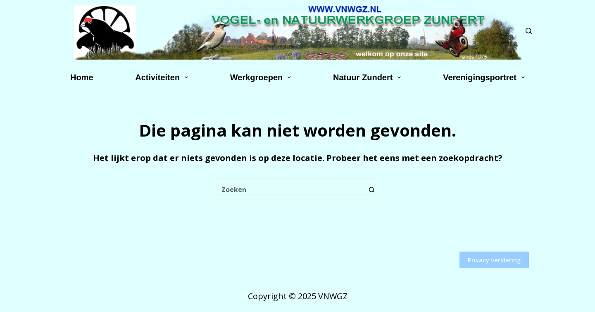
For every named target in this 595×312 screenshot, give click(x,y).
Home (81, 77)
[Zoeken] (529, 31)
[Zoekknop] (372, 189)
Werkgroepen (262, 77)
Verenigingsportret (485, 77)
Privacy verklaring (494, 260)
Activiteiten (163, 77)
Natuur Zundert (368, 77)
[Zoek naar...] (289, 189)
